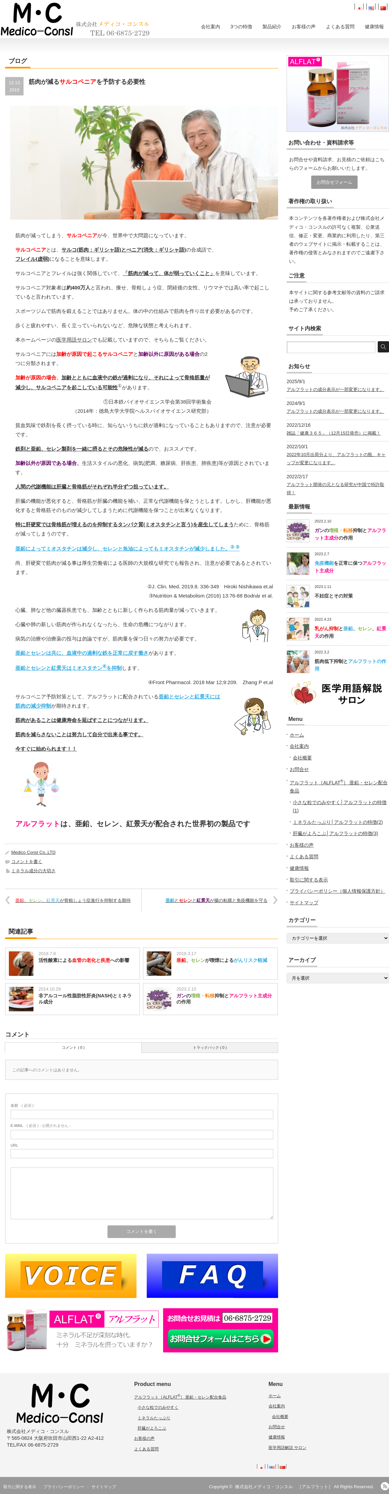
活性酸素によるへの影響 (84, 960)
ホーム (297, 735)
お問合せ (299, 769)
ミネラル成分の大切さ (33, 870)
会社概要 (302, 757)
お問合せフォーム (334, 182)
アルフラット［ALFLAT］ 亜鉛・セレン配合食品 (180, 1397)
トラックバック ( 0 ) (210, 1047)
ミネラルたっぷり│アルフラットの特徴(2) (338, 822)
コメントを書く (26, 861)
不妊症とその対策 (334, 596)
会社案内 (210, 26)
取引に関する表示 (309, 879)
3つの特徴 (241, 26)
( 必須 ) (22, 1105)
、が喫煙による (221, 960)
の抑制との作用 (224, 999)
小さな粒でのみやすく (158, 1407)
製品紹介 (272, 26)
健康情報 (374, 26)
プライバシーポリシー (63, 1486)
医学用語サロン (74, 340)
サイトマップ (304, 902)
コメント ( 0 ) (73, 1047)
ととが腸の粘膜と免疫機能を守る (216, 900)
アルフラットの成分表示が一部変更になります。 (335, 389)
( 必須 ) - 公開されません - (41, 1125)
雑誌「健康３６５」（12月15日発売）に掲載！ (334, 433)
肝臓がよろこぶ (152, 1428)
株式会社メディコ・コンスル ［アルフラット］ (284, 1486)
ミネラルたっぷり (154, 1418)
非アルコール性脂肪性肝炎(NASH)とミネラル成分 (85, 999)
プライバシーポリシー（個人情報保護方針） (337, 891)
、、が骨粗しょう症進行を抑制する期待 (73, 900)
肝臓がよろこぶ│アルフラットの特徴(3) (335, 833)
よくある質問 (340, 26)
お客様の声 (304, 26)
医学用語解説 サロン (287, 1447)
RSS (385, 1486)
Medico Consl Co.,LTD (33, 852)
